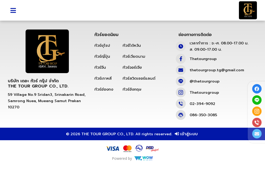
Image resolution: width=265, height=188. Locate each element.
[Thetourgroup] (181, 70)
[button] (13, 10)
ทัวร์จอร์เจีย (132, 79)
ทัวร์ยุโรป (102, 57)
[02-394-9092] (181, 115)
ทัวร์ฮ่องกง (103, 101)
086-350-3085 (203, 127)
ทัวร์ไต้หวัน (132, 57)
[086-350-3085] (181, 127)
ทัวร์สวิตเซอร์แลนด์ (139, 90)
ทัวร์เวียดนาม (134, 68)
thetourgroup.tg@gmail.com (217, 82)
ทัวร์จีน (100, 79)
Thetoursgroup (204, 104)
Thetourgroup (203, 70)
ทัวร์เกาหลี (103, 90)
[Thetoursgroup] (181, 104)
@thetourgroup (205, 93)
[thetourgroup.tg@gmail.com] (181, 82)
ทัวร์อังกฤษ (132, 101)
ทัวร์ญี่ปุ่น (102, 68)
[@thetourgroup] (181, 93)
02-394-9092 (202, 115)
